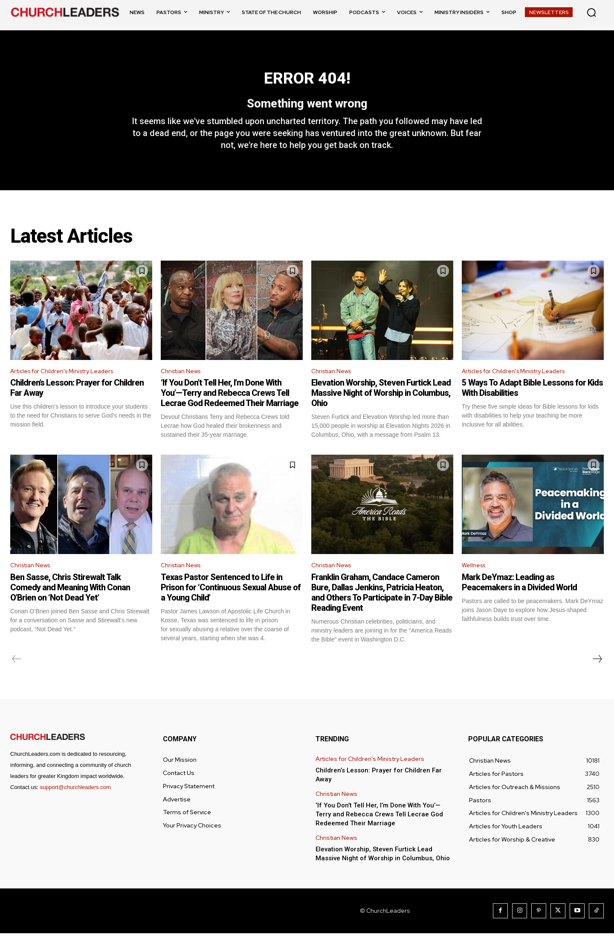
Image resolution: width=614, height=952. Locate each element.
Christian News (184, 387)
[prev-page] (16, 677)
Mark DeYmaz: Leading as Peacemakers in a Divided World (519, 601)
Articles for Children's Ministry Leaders (69, 387)
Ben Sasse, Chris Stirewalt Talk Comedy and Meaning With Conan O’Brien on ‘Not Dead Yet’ (70, 606)
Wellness (475, 583)
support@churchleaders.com (75, 806)
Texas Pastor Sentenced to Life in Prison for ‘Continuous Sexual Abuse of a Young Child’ (231, 606)
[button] (591, 12)
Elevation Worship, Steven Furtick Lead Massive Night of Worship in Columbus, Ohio (381, 410)
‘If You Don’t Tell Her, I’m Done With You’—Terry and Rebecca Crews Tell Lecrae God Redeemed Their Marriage (229, 410)
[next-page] (597, 677)
